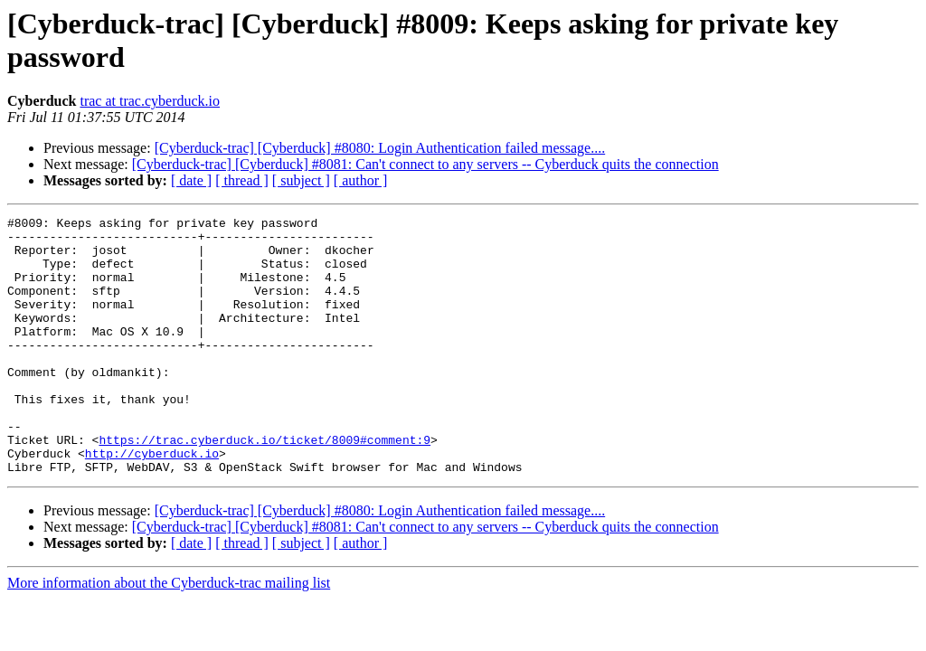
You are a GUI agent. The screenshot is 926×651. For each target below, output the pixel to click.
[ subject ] (301, 180)
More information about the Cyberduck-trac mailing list (168, 634)
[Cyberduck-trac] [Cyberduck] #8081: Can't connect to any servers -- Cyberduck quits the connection (425, 164)
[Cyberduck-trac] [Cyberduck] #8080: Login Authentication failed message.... (380, 148)
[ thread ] (242, 180)
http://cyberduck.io (152, 502)
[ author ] (361, 180)
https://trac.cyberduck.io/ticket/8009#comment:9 (264, 485)
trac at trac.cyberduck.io (150, 100)
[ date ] (191, 180)
